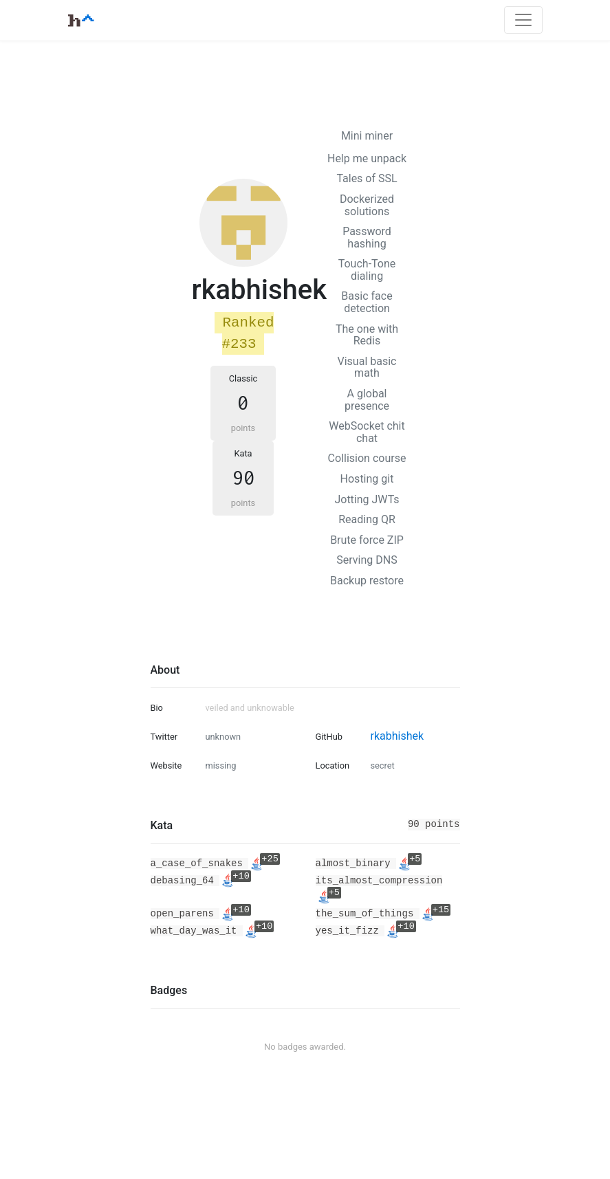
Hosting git (367, 478)
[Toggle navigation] (523, 20)
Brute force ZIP (367, 540)
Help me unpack (366, 158)
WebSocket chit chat (366, 432)
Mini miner (367, 135)
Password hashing (366, 237)
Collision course (367, 458)
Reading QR (366, 519)
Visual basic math (367, 367)
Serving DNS (366, 559)
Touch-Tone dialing (367, 270)
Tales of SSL (366, 178)
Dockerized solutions (367, 205)
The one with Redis (367, 335)
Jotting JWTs (366, 499)
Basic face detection (366, 302)
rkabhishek (397, 735)
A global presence (367, 399)
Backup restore (367, 580)
